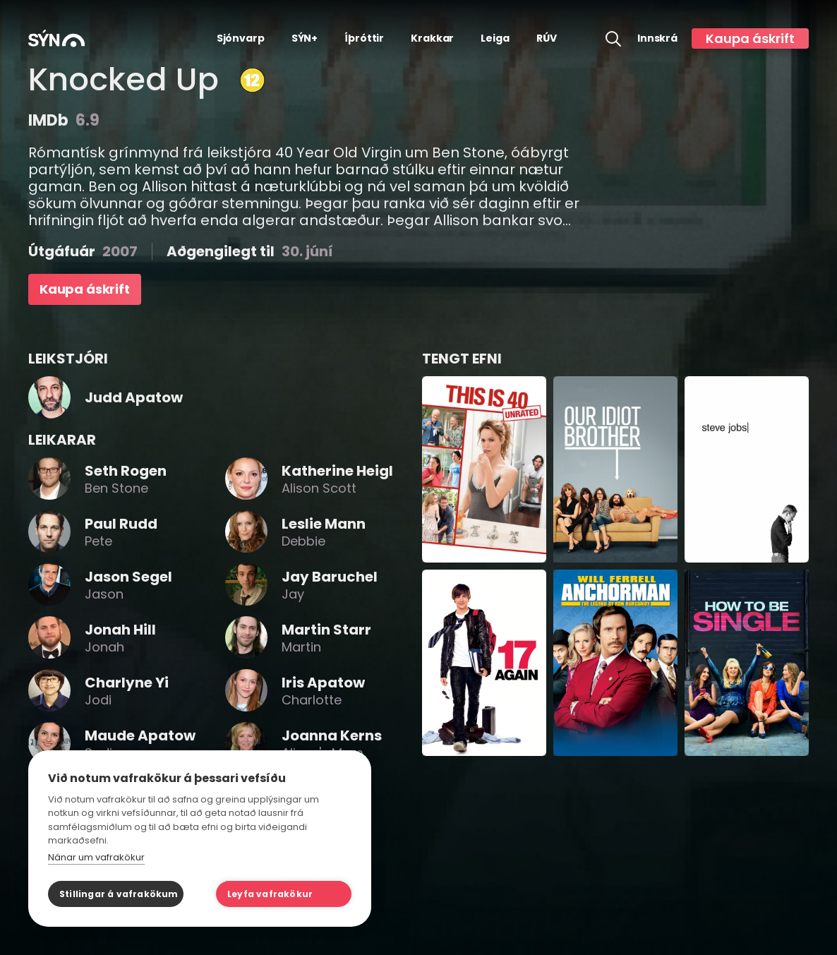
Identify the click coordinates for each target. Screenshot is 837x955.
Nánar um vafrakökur (96, 857)
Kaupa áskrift (750, 38)
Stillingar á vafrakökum (119, 894)
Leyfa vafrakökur (270, 894)
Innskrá (657, 38)
